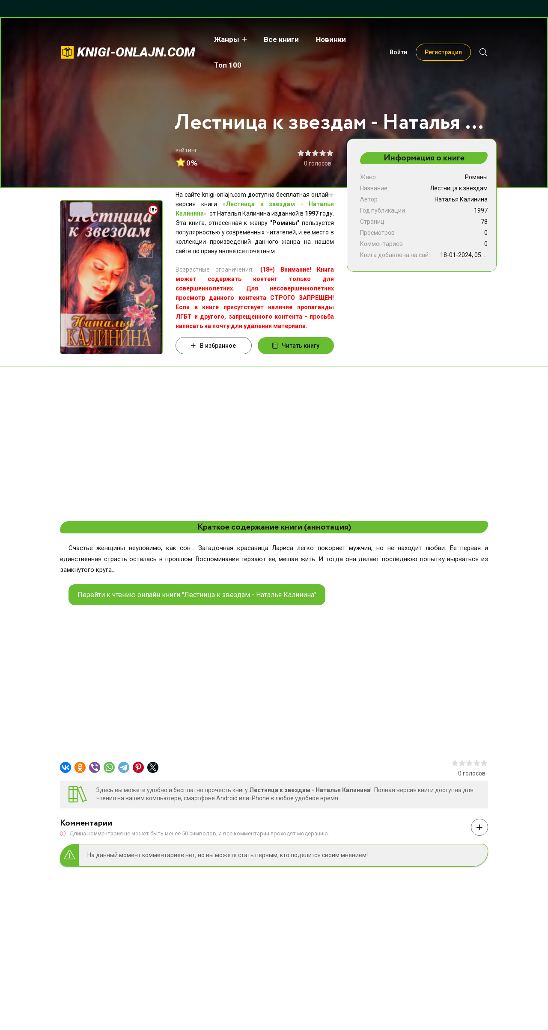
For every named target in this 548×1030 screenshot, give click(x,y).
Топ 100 (375, 39)
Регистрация (443, 39)
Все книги (279, 39)
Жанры (225, 39)
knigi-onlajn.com (136, 39)
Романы (476, 177)
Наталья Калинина (461, 199)
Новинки (329, 39)
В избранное (213, 345)
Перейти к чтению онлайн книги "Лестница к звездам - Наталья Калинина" (196, 595)
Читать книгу (295, 345)
